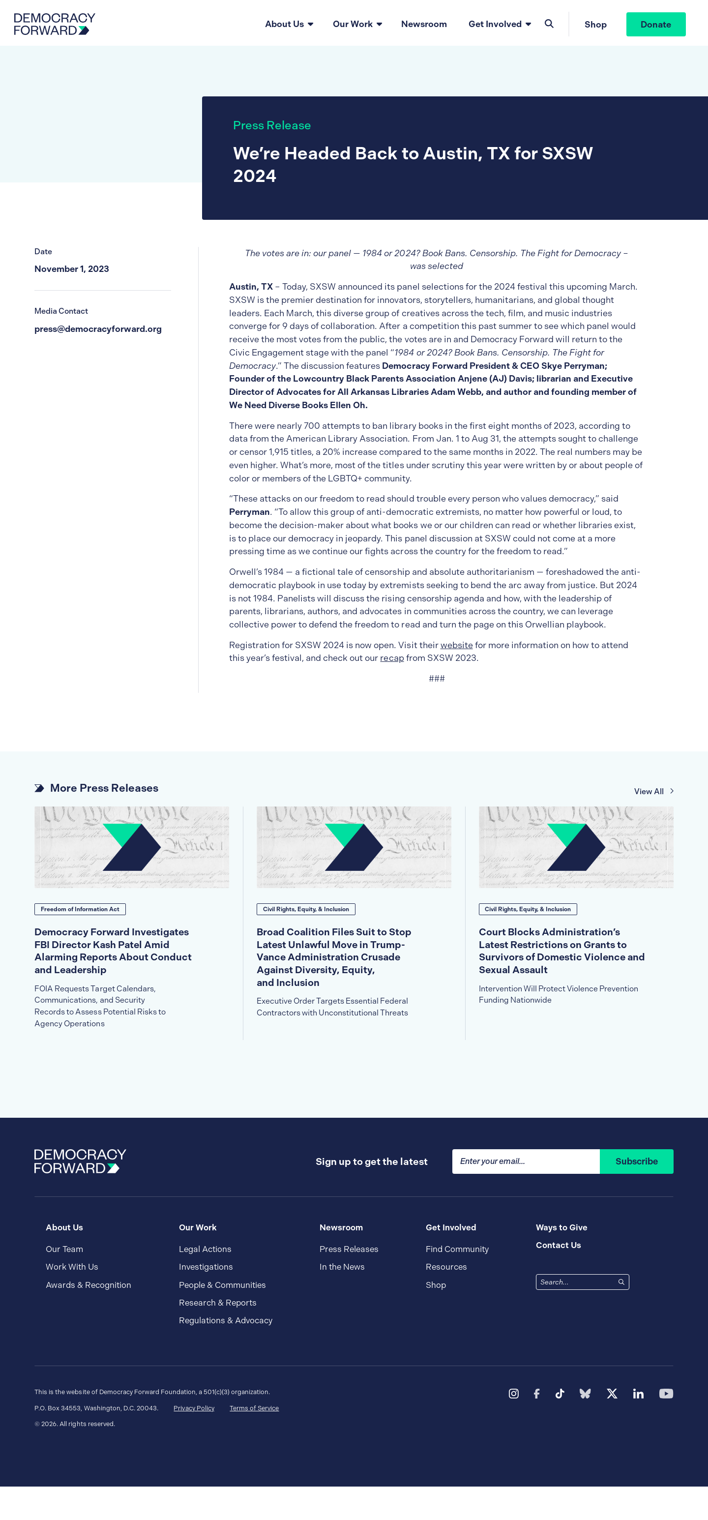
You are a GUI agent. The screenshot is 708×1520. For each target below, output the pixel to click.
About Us (283, 25)
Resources (446, 1301)
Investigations (206, 1301)
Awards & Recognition (88, 1318)
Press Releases (349, 1283)
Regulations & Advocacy (225, 1354)
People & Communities (222, 1318)
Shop (595, 26)
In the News (342, 1301)
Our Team (64, 1283)
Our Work (352, 25)
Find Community (457, 1283)
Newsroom (423, 25)
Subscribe (637, 1195)
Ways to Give (562, 1261)
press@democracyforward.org (98, 334)
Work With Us (72, 1301)
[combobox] (575, 1315)
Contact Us (558, 1279)
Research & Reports (218, 1336)
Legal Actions (205, 1283)
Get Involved (494, 25)
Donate (655, 26)
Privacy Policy (194, 1441)
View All (654, 797)
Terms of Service (254, 1441)
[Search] (621, 1315)
